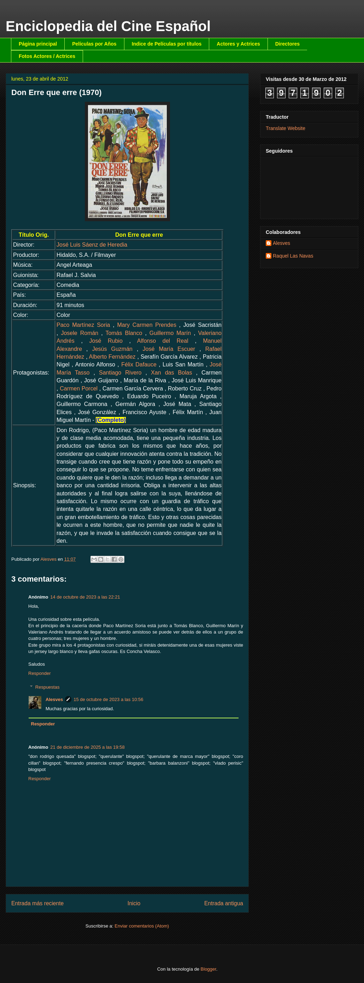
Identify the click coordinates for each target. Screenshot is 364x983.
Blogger (208, 969)
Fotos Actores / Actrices (47, 56)
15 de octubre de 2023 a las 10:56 (108, 699)
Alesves (54, 699)
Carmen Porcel (79, 388)
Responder (39, 673)
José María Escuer (169, 349)
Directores (287, 44)
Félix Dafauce (139, 364)
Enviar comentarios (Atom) (142, 926)
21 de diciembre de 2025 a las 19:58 (87, 747)
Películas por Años (94, 44)
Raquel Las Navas (293, 256)
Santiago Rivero (120, 373)
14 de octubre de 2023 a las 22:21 (85, 597)
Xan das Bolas (171, 373)
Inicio (134, 903)
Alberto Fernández (112, 357)
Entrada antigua (223, 903)
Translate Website (285, 128)
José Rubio (106, 341)
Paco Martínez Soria (83, 325)
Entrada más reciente (37, 903)
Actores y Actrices (238, 44)
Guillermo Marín (170, 333)
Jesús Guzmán (112, 349)
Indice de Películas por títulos (167, 44)
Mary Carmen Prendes (146, 325)
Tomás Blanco (123, 333)
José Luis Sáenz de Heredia (92, 245)
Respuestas (47, 687)
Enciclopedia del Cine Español (108, 26)
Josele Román (79, 333)
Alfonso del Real (162, 341)
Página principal (38, 44)
